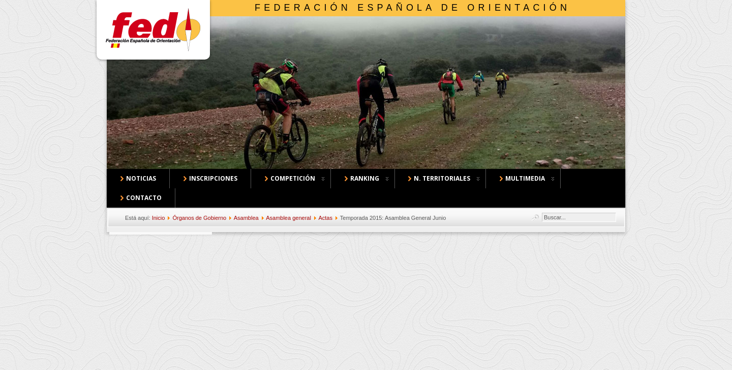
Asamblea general (288, 218)
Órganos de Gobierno (199, 218)
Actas (325, 218)
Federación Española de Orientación (412, 8)
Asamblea (246, 218)
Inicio (158, 218)
